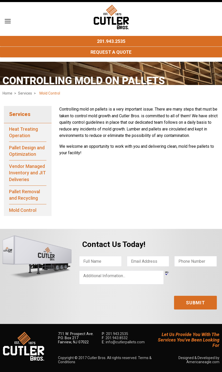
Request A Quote (111, 52)
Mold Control (22, 210)
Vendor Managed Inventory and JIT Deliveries (27, 173)
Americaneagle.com (202, 362)
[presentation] (118, 298)
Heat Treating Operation (23, 132)
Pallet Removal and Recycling (24, 195)
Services (25, 93)
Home (7, 93)
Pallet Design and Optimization (27, 151)
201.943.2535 (111, 41)
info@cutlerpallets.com (124, 342)
